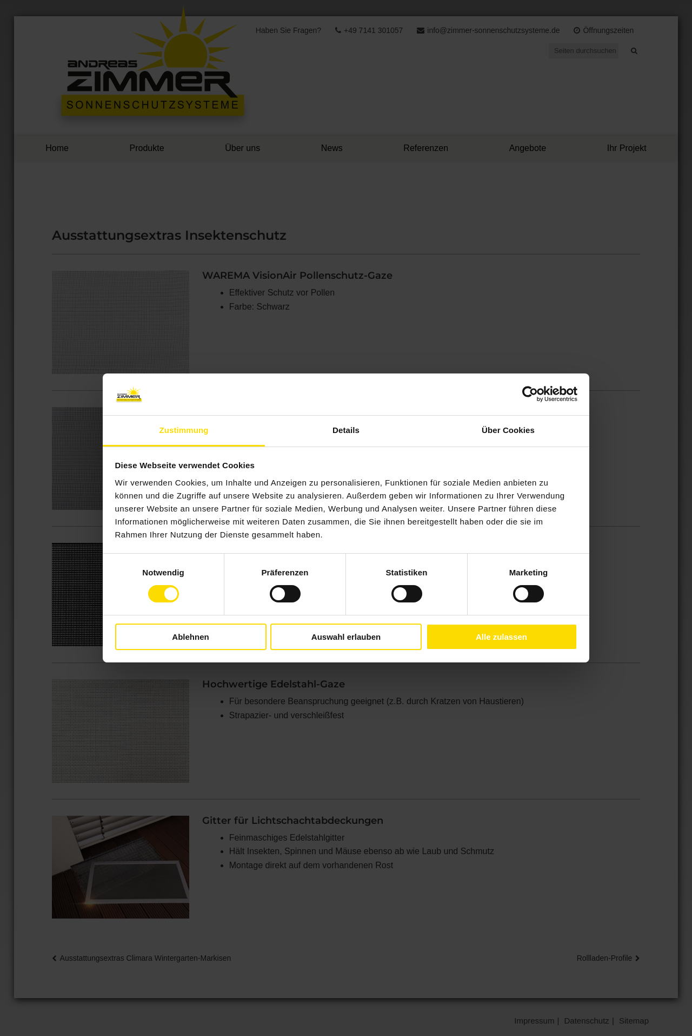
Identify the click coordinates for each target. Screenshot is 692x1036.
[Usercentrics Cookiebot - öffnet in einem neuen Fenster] (530, 394)
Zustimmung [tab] (184, 430)
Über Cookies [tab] (508, 430)
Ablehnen (190, 636)
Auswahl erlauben (346, 636)
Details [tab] (346, 430)
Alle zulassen (501, 636)
